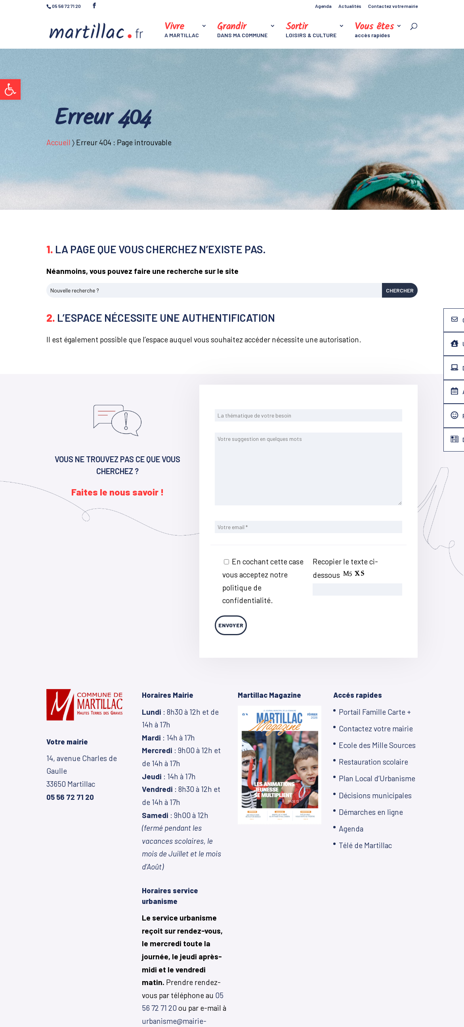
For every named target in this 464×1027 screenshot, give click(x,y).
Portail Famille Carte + (375, 711)
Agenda (323, 6)
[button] (10, 89)
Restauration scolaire (373, 761)
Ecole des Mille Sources (377, 745)
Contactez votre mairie (393, 6)
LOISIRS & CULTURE (311, 30)
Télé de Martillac (365, 845)
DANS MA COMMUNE (242, 30)
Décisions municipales (375, 795)
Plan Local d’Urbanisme (377, 778)
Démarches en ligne (371, 811)
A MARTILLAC (181, 30)
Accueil (58, 142)
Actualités (349, 6)
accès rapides (374, 30)
